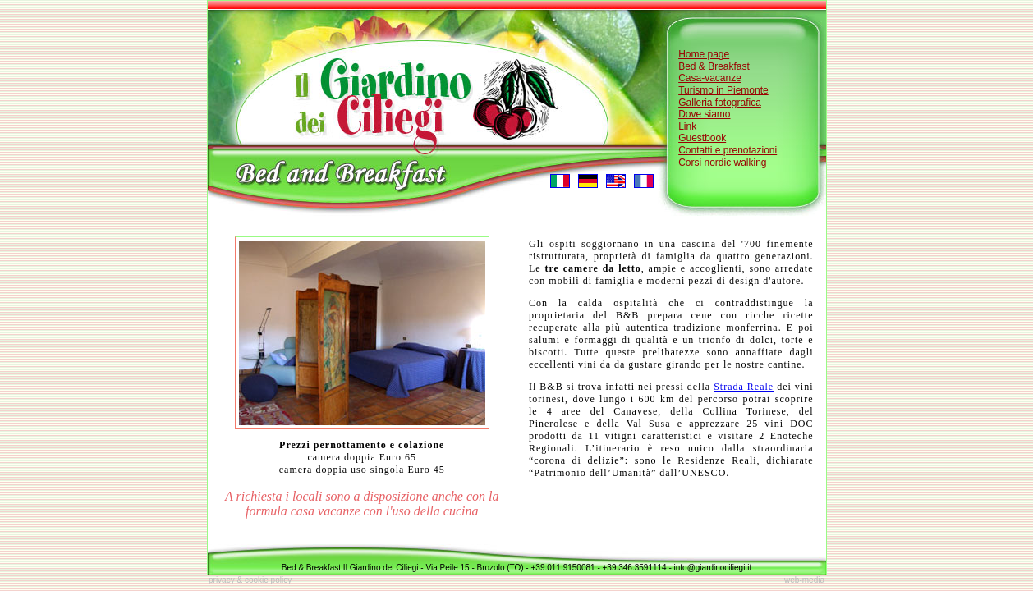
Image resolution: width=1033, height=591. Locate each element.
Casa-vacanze (709, 78)
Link (687, 126)
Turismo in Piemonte (723, 90)
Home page (703, 54)
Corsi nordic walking (722, 162)
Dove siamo (704, 114)
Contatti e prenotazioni (727, 150)
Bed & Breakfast (714, 66)
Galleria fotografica (719, 102)
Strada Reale (744, 386)
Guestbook (702, 138)
